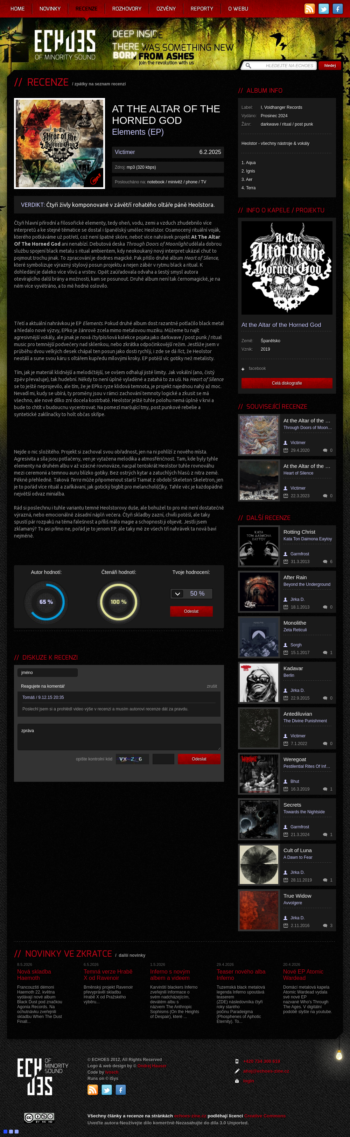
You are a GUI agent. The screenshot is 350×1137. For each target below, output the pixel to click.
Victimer (125, 152)
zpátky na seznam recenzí (100, 84)
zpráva (119, 737)
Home (17, 8)
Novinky (50, 8)
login (248, 1080)
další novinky (132, 955)
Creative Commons (265, 1115)
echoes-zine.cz (190, 1115)
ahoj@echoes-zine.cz (266, 1071)
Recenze (87, 8)
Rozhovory (127, 8)
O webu (238, 8)
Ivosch (112, 1072)
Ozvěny (166, 8)
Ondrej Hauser (152, 1066)
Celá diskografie (287, 383)
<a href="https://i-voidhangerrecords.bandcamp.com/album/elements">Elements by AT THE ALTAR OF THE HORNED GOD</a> (119, 303)
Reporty (202, 8)
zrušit (212, 686)
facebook (257, 368)
